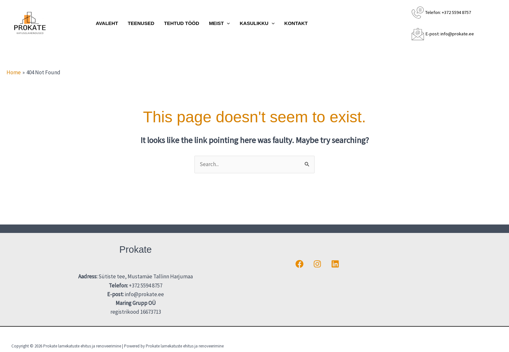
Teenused (141, 23)
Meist (219, 23)
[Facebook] (299, 264)
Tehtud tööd (181, 23)
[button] (495, 23)
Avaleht (107, 23)
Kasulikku (257, 23)
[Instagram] (317, 264)
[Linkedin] (335, 264)
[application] (227, 23)
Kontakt (296, 23)
